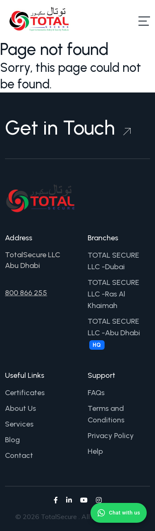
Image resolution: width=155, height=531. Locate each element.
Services (19, 424)
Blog (12, 439)
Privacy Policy (111, 435)
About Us (20, 408)
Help (95, 451)
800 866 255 (26, 292)
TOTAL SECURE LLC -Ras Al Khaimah (113, 294)
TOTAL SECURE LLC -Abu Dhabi (114, 333)
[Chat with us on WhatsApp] (119, 513)
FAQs (96, 392)
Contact (19, 455)
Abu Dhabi (22, 265)
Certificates (25, 392)
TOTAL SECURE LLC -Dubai (113, 261)
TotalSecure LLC (32, 254)
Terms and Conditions (106, 414)
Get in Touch (68, 127)
